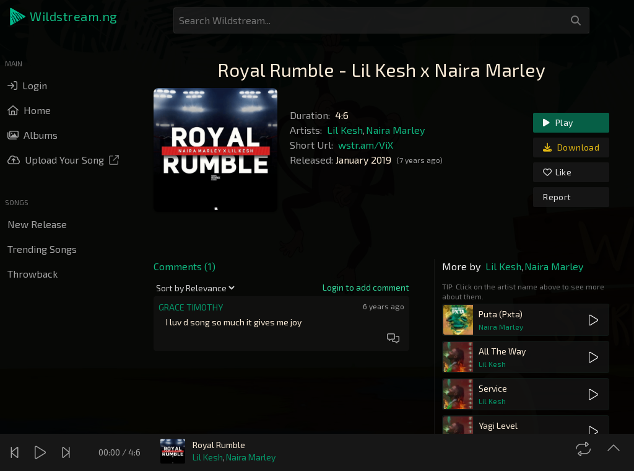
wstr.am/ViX (365, 145)
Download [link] (571, 147)
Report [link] (557, 196)
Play (558, 122)
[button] (64, 16)
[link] (366, 287)
